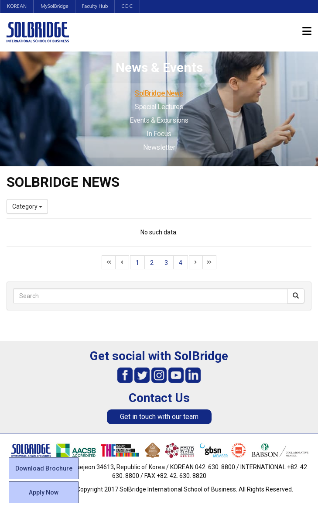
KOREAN (17, 6)
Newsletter (159, 147)
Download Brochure (43, 468)
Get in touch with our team (159, 416)
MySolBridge (54, 6)
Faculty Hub (95, 6)
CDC (127, 6)
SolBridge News (159, 93)
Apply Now (43, 492)
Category (27, 206)
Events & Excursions (159, 120)
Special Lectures (159, 107)
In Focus (159, 134)
